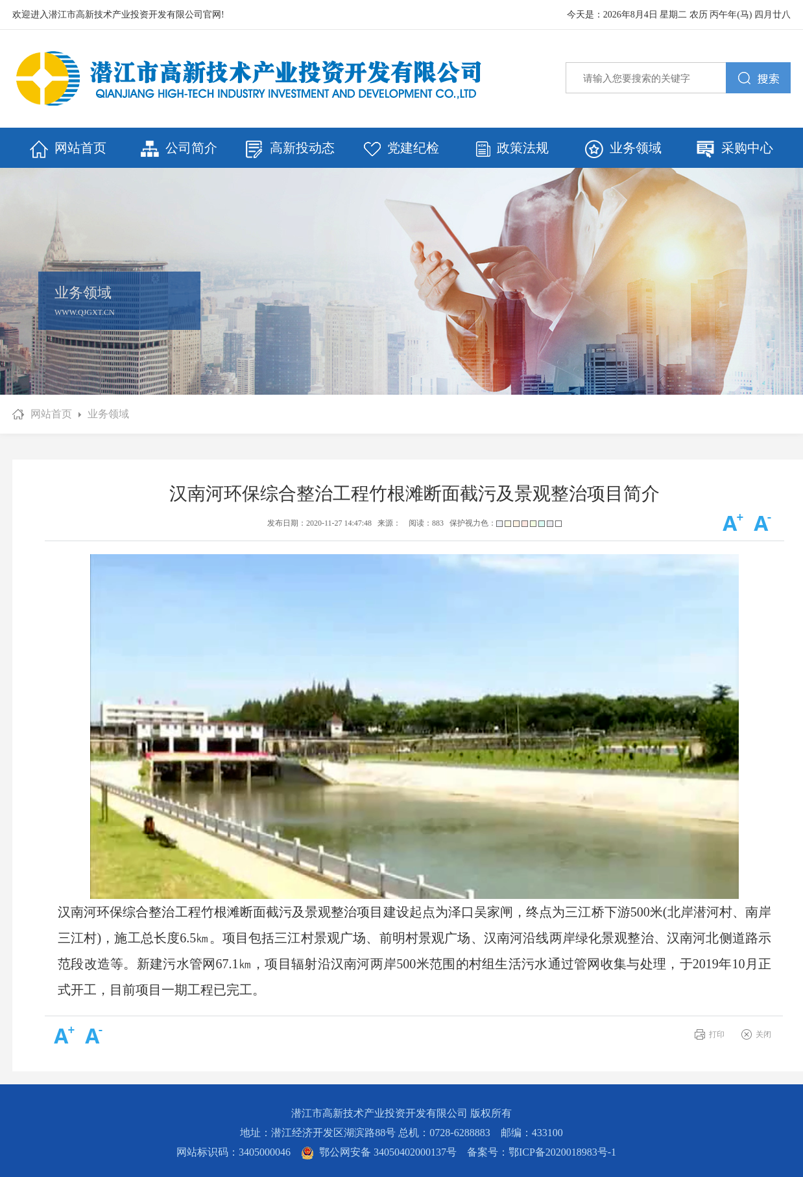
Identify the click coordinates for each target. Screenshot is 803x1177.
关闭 (763, 1034)
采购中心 (735, 149)
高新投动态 (290, 149)
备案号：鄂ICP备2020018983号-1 (541, 1152)
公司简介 (179, 149)
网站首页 (68, 149)
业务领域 (623, 149)
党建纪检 (401, 148)
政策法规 (512, 149)
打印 (717, 1034)
